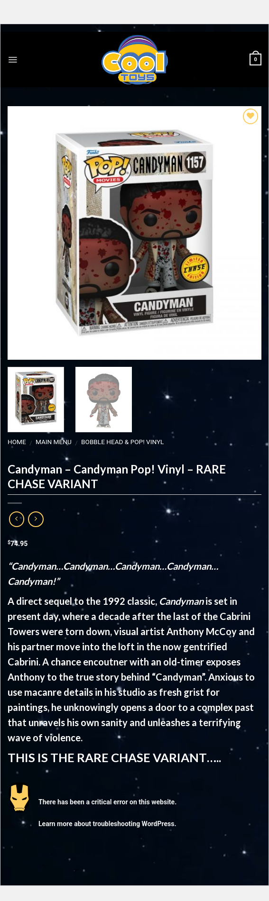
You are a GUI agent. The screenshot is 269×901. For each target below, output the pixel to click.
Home (17, 442)
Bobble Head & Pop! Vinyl (122, 442)
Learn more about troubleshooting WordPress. (107, 823)
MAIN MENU (54, 442)
